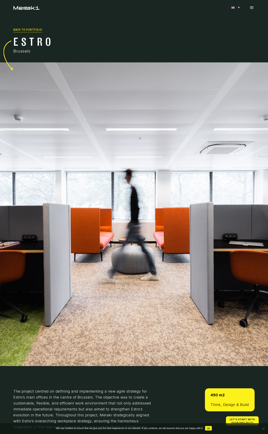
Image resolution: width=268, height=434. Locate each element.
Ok (208, 428)
